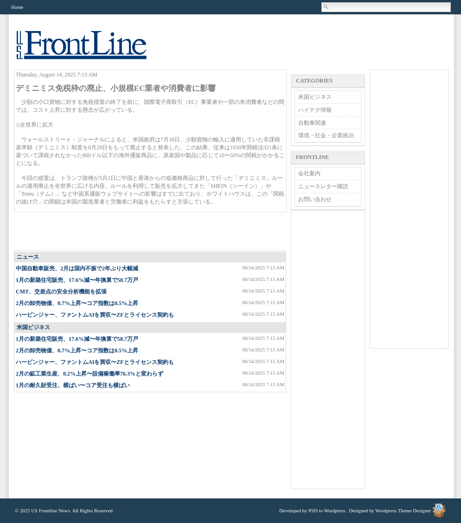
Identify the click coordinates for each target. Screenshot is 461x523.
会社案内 (309, 173)
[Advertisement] (150, 232)
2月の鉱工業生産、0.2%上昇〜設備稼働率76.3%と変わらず (89, 373)
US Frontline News (91, 50)
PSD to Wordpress (326, 510)
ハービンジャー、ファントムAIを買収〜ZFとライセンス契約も (95, 315)
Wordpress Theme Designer (403, 510)
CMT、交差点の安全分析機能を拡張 (61, 291)
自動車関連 (312, 123)
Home (17, 7)
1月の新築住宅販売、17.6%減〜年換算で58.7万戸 (77, 280)
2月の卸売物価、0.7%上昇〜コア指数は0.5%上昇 (77, 303)
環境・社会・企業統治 (326, 135)
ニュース (28, 257)
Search (326, 7)
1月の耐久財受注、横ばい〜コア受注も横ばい (73, 385)
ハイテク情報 (315, 110)
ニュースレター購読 (323, 186)
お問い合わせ (315, 199)
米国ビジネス (33, 327)
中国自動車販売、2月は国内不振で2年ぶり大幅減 (77, 268)
